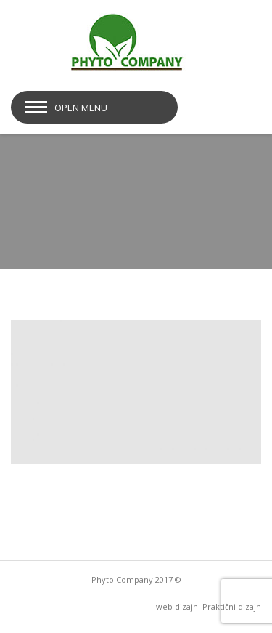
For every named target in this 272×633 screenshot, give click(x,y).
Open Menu (80, 107)
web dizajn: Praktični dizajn (208, 606)
